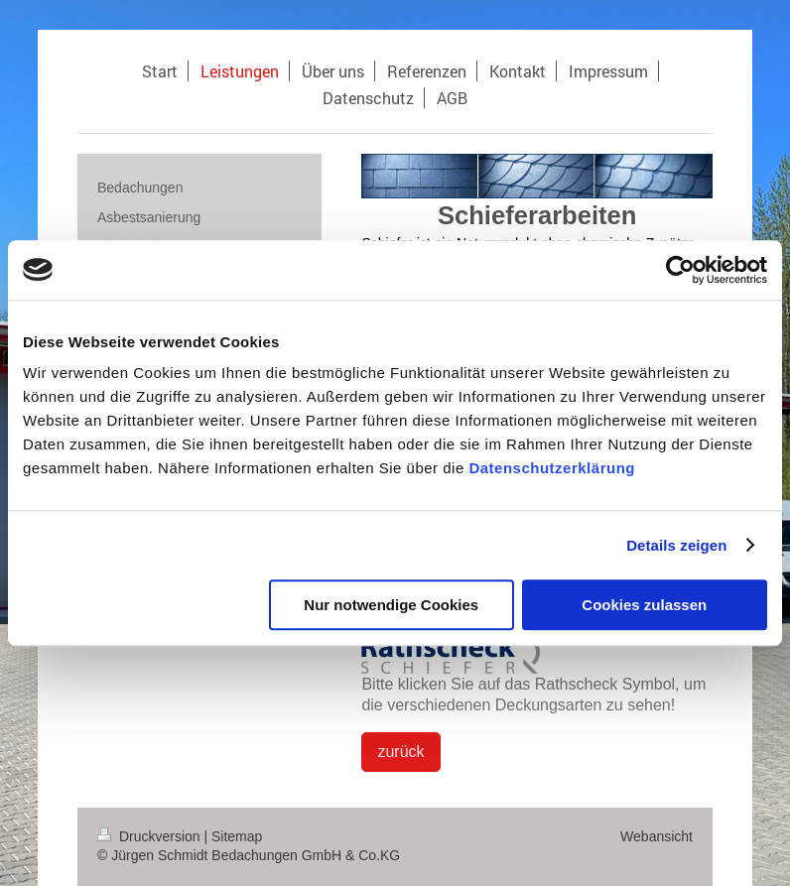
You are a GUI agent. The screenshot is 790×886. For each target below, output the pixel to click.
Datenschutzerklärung (551, 467)
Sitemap (236, 836)
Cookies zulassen (644, 604)
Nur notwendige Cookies (391, 604)
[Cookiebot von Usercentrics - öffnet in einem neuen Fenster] (680, 270)
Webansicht (656, 836)
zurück (400, 751)
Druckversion (150, 836)
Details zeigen (676, 545)
